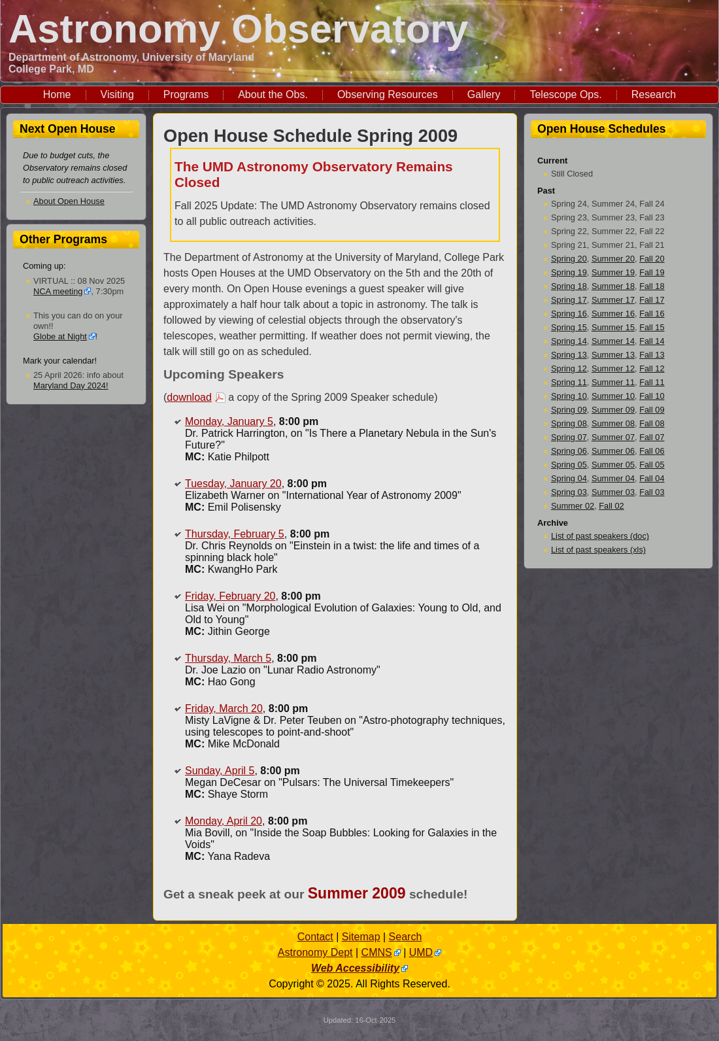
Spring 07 (569, 437)
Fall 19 (651, 272)
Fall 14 (651, 341)
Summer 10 (613, 396)
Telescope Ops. (565, 94)
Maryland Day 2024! (71, 385)
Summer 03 (613, 492)
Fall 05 (651, 464)
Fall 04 (651, 478)
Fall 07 (651, 437)
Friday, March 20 (224, 708)
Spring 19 (569, 272)
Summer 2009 (357, 893)
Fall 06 (651, 451)
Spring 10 (569, 396)
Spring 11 (569, 382)
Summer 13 (613, 355)
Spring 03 (569, 492)
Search (405, 936)
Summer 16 (613, 313)
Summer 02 (572, 506)
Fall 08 (651, 423)
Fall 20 (651, 259)
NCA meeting (57, 291)
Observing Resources (387, 94)
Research (653, 94)
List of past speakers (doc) (600, 536)
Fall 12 (651, 368)
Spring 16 (569, 313)
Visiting (117, 94)
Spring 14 (569, 341)
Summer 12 (613, 368)
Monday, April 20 (223, 821)
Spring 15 (569, 327)
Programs (186, 94)
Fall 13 (651, 355)
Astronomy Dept (315, 952)
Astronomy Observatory (238, 28)
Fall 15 (651, 327)
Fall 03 (651, 492)
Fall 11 (651, 382)
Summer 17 (613, 300)
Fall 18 (651, 286)
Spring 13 (569, 355)
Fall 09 (651, 410)
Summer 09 (613, 410)
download (189, 397)
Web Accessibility (355, 968)
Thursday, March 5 (228, 658)
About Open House (69, 201)
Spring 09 (569, 410)
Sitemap (361, 936)
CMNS (376, 952)
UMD (421, 952)
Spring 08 (569, 423)
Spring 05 (569, 464)
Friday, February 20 (230, 596)
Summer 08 (613, 423)
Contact (315, 936)
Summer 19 (613, 272)
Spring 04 (569, 478)
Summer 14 (613, 341)
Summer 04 (613, 478)
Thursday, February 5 (234, 533)
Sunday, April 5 (219, 770)
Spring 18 (569, 286)
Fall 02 (611, 506)
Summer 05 (613, 464)
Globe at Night (60, 336)
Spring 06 (569, 451)
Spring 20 (569, 259)
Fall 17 (651, 300)
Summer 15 (613, 327)
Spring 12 (569, 368)
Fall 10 (651, 396)
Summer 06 (613, 451)
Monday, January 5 (229, 421)
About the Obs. (273, 94)
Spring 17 (569, 300)
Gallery (484, 94)
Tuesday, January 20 (233, 483)
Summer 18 (613, 286)
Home (57, 94)
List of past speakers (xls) (598, 550)
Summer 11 (613, 382)
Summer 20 (613, 259)
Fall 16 (651, 313)
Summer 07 (613, 437)
